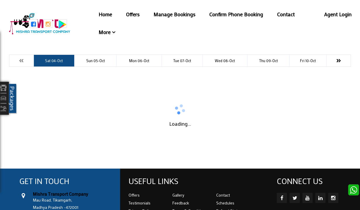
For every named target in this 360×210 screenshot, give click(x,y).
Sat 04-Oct (54, 60)
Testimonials (139, 203)
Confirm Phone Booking (236, 14)
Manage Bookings (174, 14)
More (104, 32)
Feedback (180, 203)
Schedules (225, 203)
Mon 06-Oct (139, 60)
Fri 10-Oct (308, 60)
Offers (132, 14)
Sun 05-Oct (95, 60)
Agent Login (338, 14)
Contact (286, 14)
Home (105, 14)
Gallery (178, 195)
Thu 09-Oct (268, 60)
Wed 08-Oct (225, 60)
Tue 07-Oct (182, 60)
